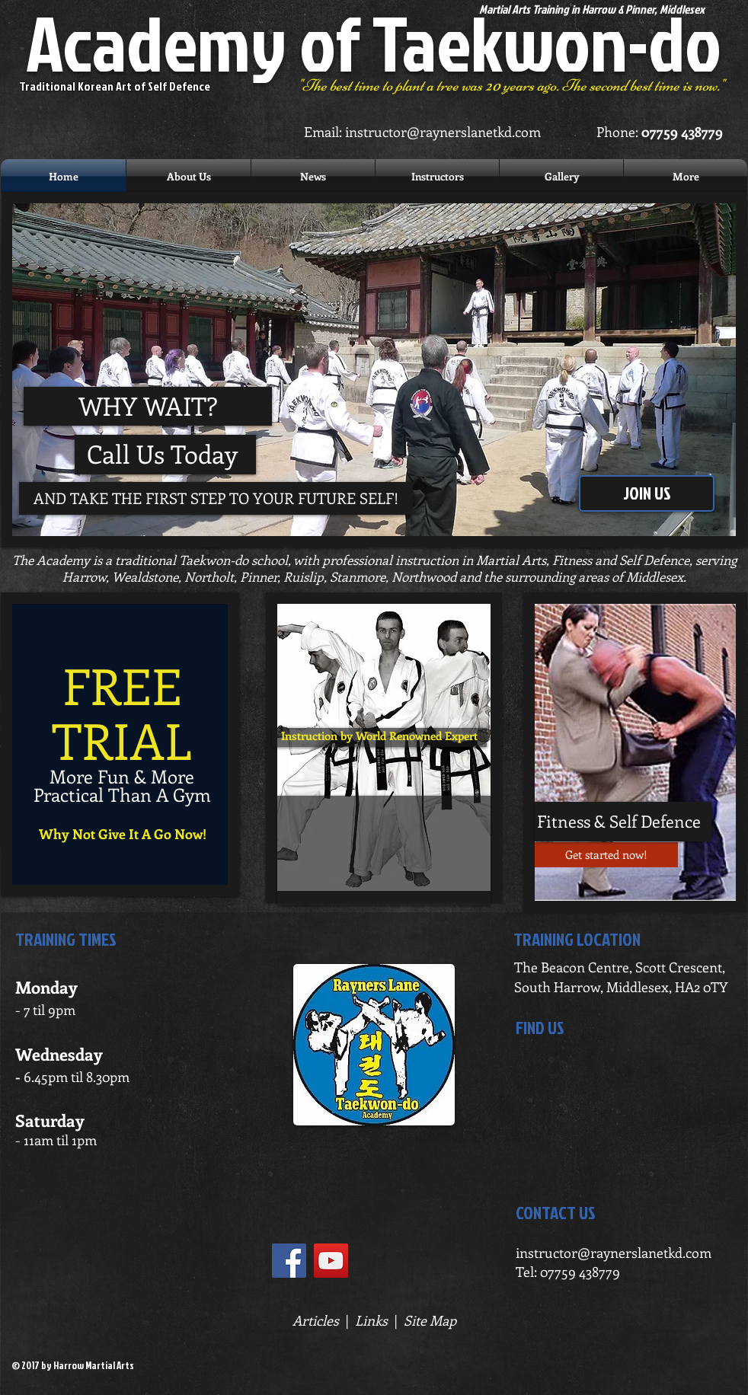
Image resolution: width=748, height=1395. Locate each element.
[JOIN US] (646, 493)
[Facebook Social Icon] (289, 1260)
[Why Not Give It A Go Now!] (122, 834)
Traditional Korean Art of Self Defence (114, 86)
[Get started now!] (606, 854)
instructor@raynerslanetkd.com (443, 132)
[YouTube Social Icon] (331, 1260)
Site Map (430, 1320)
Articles (315, 1320)
